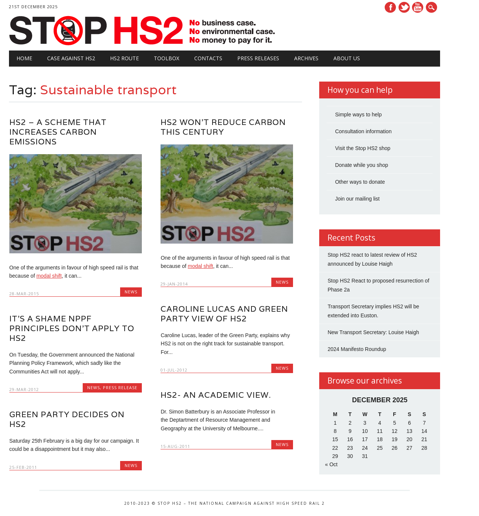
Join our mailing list (357, 199)
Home (24, 58)
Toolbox (166, 58)
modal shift (49, 276)
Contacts (208, 58)
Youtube (417, 7)
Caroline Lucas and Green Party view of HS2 (224, 314)
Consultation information (363, 131)
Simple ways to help (358, 114)
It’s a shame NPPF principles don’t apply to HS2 (71, 328)
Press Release (120, 387)
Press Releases (258, 58)
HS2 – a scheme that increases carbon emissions (58, 132)
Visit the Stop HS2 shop (362, 148)
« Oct (331, 464)
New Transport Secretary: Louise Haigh (373, 332)
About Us (346, 58)
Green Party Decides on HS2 (67, 419)
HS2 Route (124, 58)
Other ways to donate (360, 182)
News (131, 291)
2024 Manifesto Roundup (356, 349)
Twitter (404, 7)
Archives (306, 58)
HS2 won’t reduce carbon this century (223, 127)
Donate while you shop (361, 165)
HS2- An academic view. (216, 395)
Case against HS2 (71, 58)
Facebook (390, 7)
